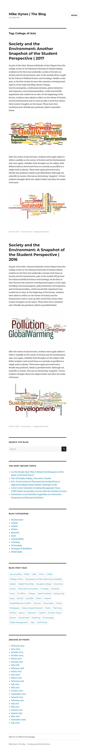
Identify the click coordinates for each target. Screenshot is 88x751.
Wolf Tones (42, 622)
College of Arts (39, 232)
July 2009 (15, 723)
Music (59, 603)
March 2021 (16, 658)
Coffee (50, 574)
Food (12, 593)
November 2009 (18, 719)
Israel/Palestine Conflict (20, 603)
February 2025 (17, 646)
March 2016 (16, 678)
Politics (14, 529)
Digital (13, 584)
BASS (26, 574)
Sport (13, 536)
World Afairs (16, 552)
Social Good (24, 618)
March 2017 (16, 671)
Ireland (14, 526)
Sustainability (17, 539)
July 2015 (15, 684)
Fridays (31, 593)
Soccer (13, 618)
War (32, 622)
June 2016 (15, 675)
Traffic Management (19, 622)
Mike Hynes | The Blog (27, 14)
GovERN (29, 598)
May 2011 (15, 707)
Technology (16, 545)
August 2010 (16, 713)
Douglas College (43, 584)
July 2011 (15, 703)
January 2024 (17, 652)
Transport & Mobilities (21, 548)
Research (15, 532)
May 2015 (15, 687)
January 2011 (16, 710)
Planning (57, 608)
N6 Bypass (14, 608)
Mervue (37, 603)
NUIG (47, 232)
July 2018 (15, 665)
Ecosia (13, 589)
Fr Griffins (21, 593)
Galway (14, 523)
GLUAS (20, 598)
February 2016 (17, 681)
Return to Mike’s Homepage (22, 737)
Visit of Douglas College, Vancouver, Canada (31, 478)
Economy (58, 584)
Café (34, 574)
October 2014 (17, 691)
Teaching (15, 542)
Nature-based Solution (32, 608)
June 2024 (15, 649)
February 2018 (17, 668)
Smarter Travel (54, 613)
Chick (41, 574)
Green (39, 598)
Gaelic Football (44, 593)
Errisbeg (44, 589)
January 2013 (17, 697)
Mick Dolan (48, 603)
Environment (27, 232)
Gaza (12, 598)
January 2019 (17, 662)
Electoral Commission (28, 589)
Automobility (16, 574)
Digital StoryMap (26, 584)
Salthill (42, 613)
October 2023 (17, 655)
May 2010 (15, 716)
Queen (22, 613)
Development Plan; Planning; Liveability (44, 579)
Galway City (59, 593)
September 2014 (18, 694)
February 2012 (17, 700)
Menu (74, 15)
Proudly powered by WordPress (38, 744)
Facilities (55, 589)
